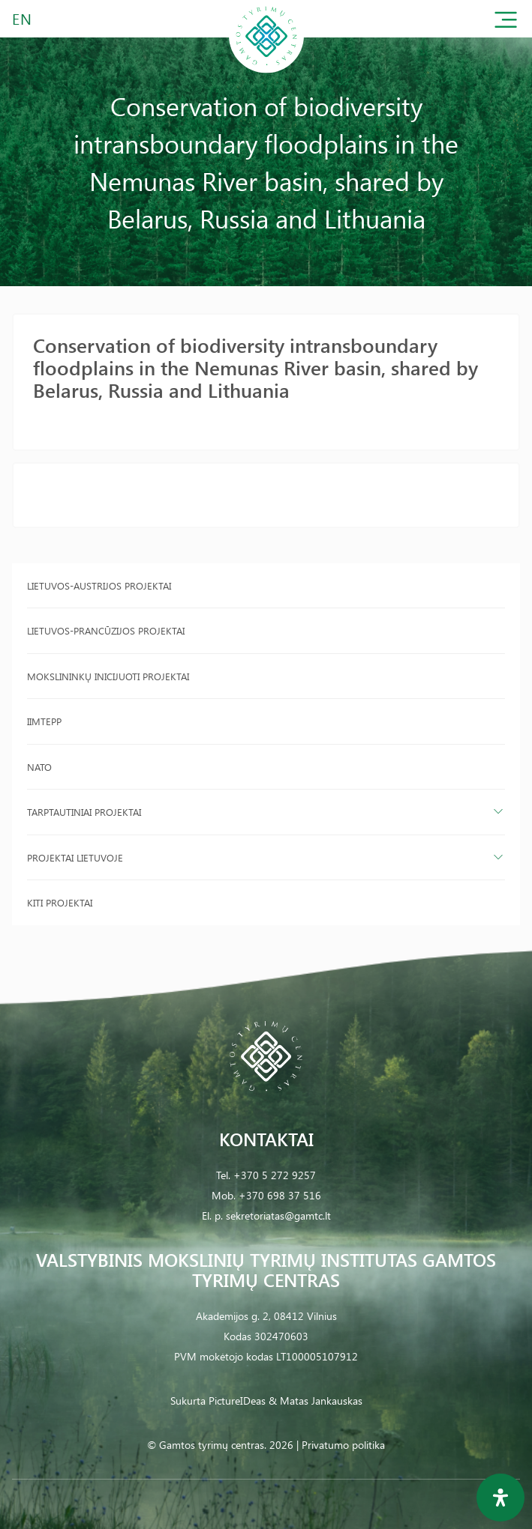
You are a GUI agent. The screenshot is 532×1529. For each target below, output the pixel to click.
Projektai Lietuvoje (75, 857)
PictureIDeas (237, 1400)
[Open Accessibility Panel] (500, 1498)
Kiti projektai (59, 902)
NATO (39, 766)
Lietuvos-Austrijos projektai (99, 585)
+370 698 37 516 (280, 1195)
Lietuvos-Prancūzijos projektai (106, 630)
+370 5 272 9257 (274, 1175)
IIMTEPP (44, 721)
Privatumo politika (343, 1445)
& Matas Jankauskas (315, 1400)
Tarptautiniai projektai (84, 811)
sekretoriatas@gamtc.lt (278, 1215)
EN (22, 18)
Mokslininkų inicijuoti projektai (108, 676)
